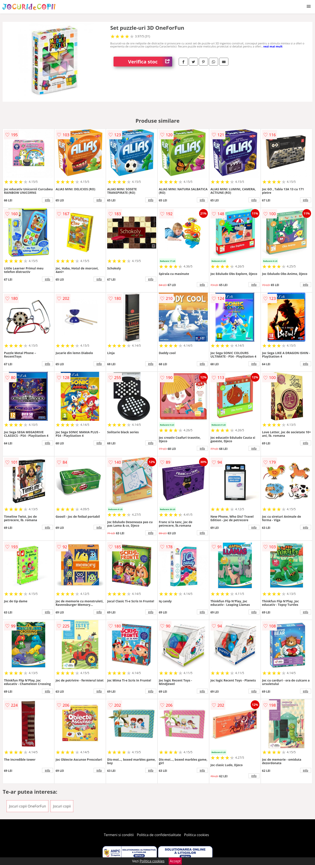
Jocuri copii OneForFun (27, 806)
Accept (175, 861)
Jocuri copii (62, 806)
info (47, 200)
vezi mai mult (273, 46)
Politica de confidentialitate (159, 834)
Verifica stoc (150, 61)
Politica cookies (196, 834)
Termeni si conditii (119, 834)
